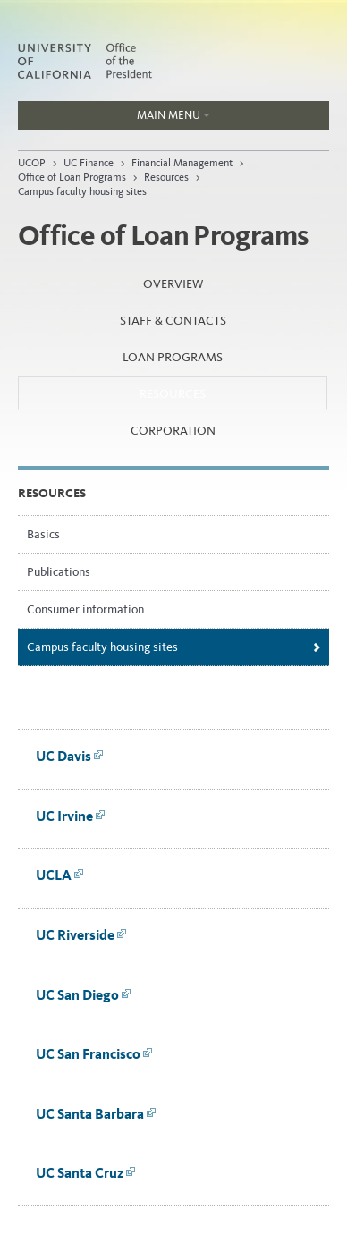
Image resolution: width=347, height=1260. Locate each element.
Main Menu (114, 119)
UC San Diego (83, 994)
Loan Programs (173, 357)
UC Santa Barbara (96, 1113)
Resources (166, 177)
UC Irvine (71, 816)
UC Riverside (81, 934)
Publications (58, 571)
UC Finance (88, 162)
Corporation (173, 430)
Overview (173, 284)
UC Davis (70, 756)
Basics (43, 534)
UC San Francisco (94, 1053)
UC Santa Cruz (86, 1172)
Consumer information (85, 609)
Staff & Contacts (173, 320)
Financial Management (183, 162)
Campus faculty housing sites (82, 191)
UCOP (32, 162)
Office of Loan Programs (72, 177)
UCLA (60, 875)
